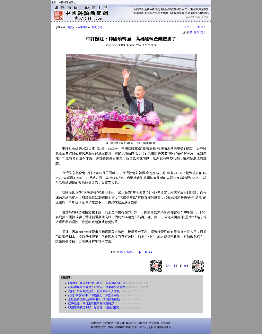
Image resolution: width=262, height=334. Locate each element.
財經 (157, 13)
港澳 (135, 13)
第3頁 (200, 32)
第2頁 (193, 32)
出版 (173, 13)
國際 (141, 13)
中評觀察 (82, 27)
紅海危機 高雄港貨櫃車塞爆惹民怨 (91, 303)
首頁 (135, 9)
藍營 (173, 9)
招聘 (200, 13)
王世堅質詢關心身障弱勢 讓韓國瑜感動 (94, 299)
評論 (200, 9)
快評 (195, 9)
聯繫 (195, 13)
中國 (152, 9)
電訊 (179, 13)
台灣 (168, 9)
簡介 (189, 13)
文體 (162, 13)
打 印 (200, 27)
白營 (184, 9)
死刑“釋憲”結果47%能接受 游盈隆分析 (93, 295)
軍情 (146, 13)
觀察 (206, 9)
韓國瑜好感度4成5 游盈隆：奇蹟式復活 (94, 307)
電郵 (206, 13)
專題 (184, 13)
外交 (157, 9)
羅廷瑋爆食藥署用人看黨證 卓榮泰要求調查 (96, 287)
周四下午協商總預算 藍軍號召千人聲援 (94, 291)
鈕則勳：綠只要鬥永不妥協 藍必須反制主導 (96, 283)
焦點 (146, 9)
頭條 (141, 9)
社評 (189, 9)
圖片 (152, 13)
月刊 (168, 13)
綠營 (179, 9)
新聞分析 (97, 27)
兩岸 (162, 9)
